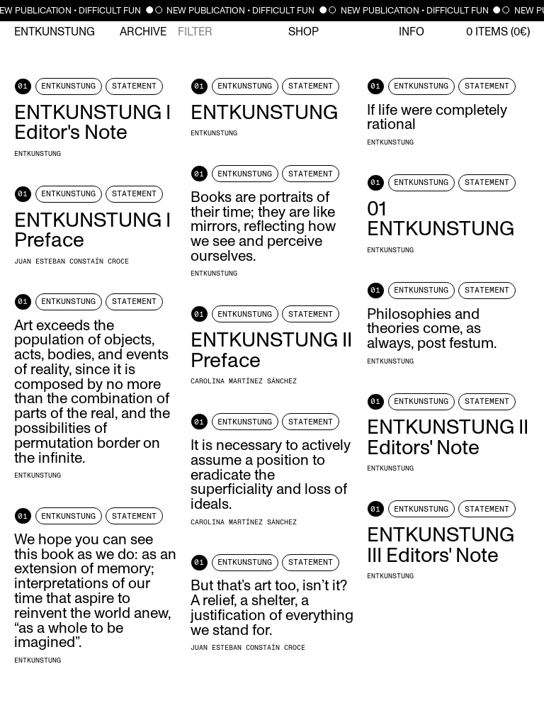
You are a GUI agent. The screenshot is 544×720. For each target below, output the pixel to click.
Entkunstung (54, 32)
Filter (195, 32)
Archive (143, 32)
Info (411, 32)
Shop (303, 32)
